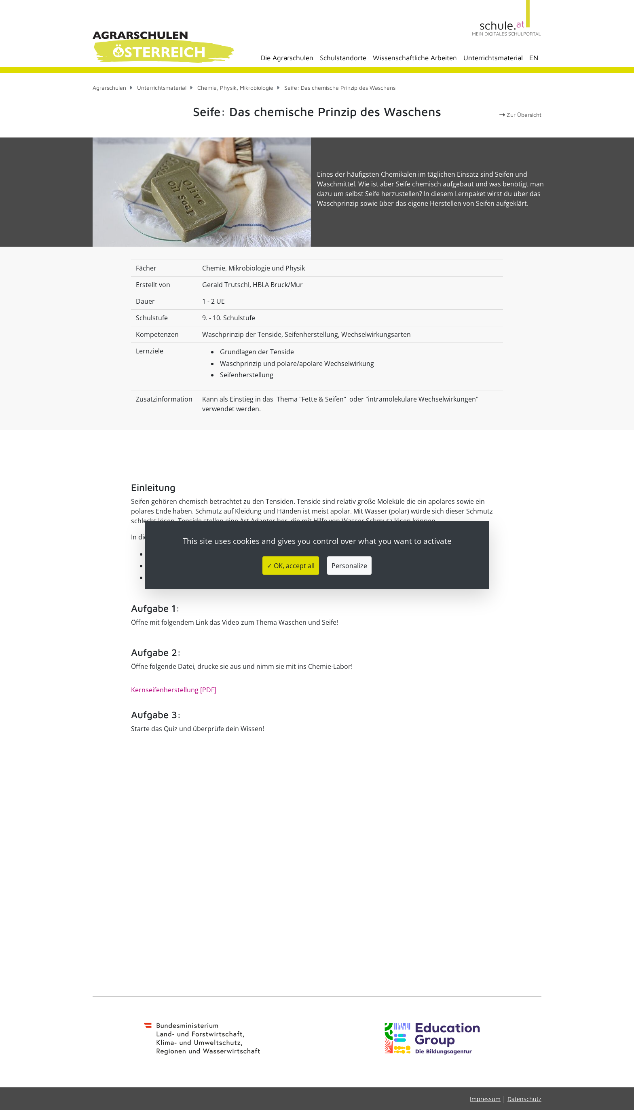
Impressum (485, 1099)
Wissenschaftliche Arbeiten (415, 58)
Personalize (349, 565)
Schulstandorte (343, 58)
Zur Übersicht (520, 114)
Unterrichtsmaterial (493, 58)
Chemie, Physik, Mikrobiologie (235, 87)
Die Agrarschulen (287, 58)
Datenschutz (524, 1099)
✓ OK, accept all (291, 565)
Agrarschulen (109, 87)
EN (533, 58)
